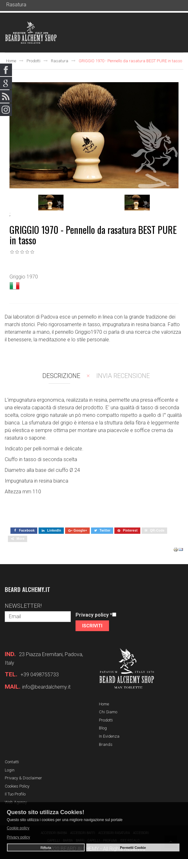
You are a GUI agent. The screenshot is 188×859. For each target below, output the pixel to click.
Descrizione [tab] (61, 376)
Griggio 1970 (23, 277)
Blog (103, 728)
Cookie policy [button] (18, 828)
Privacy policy (94, 615)
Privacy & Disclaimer (23, 778)
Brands (105, 744)
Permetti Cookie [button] (133, 848)
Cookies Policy (17, 786)
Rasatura (59, 60)
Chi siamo (108, 712)
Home (11, 60)
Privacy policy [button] (18, 837)
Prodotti (33, 60)
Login (10, 770)
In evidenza (109, 736)
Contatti (12, 761)
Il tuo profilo (15, 794)
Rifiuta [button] (45, 848)
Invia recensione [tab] (123, 376)
